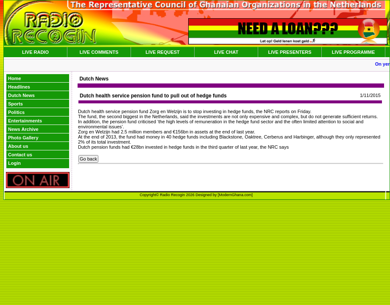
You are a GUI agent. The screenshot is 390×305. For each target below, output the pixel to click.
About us (18, 146)
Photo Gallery (23, 137)
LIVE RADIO (35, 52)
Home (14, 78)
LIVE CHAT (226, 52)
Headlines (19, 86)
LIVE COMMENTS (99, 52)
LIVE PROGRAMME (353, 52)
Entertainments (25, 120)
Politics (16, 112)
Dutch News (21, 95)
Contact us (20, 154)
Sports (15, 103)
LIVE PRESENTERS (289, 52)
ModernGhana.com (235, 195)
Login (14, 163)
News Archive (23, 129)
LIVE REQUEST (162, 52)
